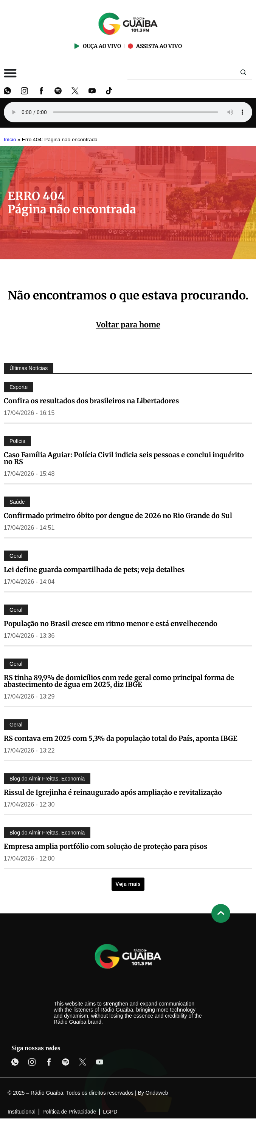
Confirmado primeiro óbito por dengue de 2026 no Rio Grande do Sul (118, 515)
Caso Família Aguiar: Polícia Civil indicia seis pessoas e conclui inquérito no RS (124, 458)
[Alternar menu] (10, 73)
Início (10, 139)
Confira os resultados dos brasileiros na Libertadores (91, 400)
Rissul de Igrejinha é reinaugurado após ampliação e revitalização (113, 792)
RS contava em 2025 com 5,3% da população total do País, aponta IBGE (120, 738)
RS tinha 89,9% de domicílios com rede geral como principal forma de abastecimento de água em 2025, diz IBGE (119, 681)
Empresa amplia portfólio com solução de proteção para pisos (105, 846)
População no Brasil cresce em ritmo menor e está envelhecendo (110, 623)
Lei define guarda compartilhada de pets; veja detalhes (94, 569)
